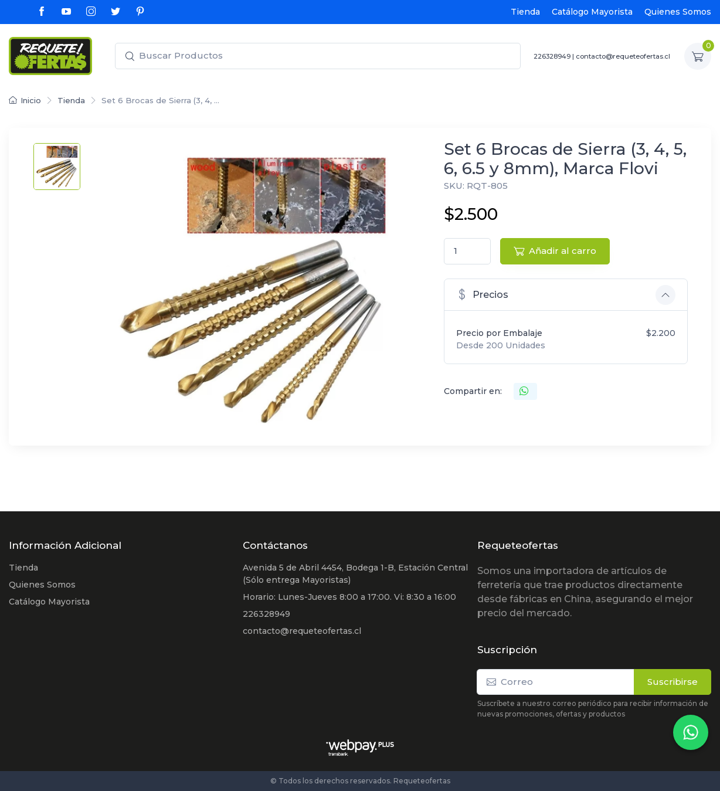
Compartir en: (473, 391)
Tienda (525, 11)
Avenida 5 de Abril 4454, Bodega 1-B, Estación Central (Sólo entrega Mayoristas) (355, 573)
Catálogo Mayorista (592, 11)
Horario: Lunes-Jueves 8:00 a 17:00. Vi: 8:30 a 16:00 (349, 597)
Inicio (25, 100)
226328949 (552, 56)
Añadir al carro (555, 250)
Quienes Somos (677, 11)
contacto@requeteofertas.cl (623, 56)
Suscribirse (672, 681)
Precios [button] (482, 294)
